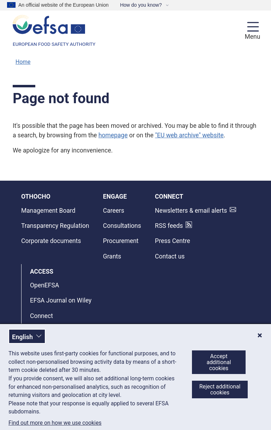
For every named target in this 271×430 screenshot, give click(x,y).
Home (23, 61)
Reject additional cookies (220, 389)
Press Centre (172, 240)
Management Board (48, 210)
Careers (113, 210)
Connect (41, 315)
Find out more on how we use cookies (55, 423)
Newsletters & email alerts (191, 210)
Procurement (121, 240)
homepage (113, 135)
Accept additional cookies (218, 362)
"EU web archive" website (189, 135)
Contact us (170, 256)
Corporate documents (51, 240)
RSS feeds (169, 225)
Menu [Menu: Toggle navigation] (251, 36)
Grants (112, 256)
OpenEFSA (44, 285)
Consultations (122, 225)
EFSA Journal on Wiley (60, 300)
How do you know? (141, 5)
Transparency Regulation (55, 225)
